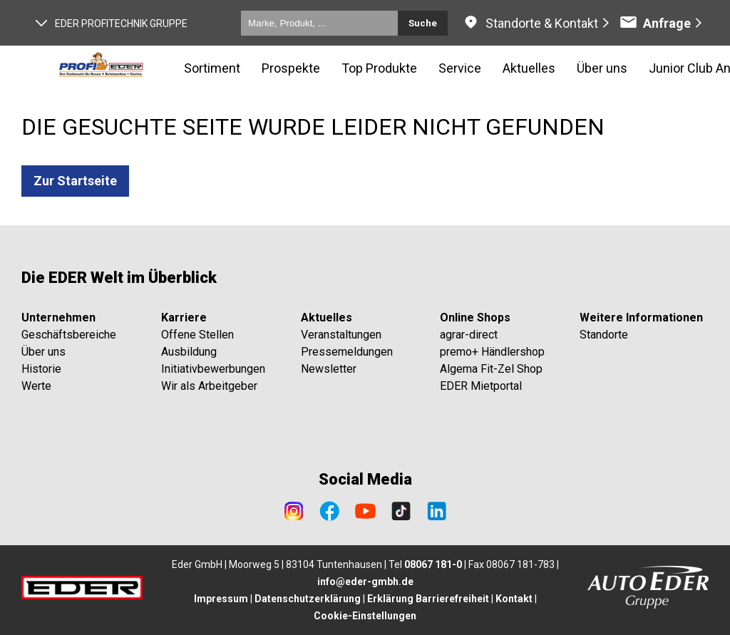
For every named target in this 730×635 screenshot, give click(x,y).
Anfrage (655, 23)
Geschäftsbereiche (68, 334)
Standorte (604, 334)
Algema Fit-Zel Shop (491, 369)
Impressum (221, 598)
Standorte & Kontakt (541, 23)
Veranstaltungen (341, 334)
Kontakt (514, 598)
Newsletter (328, 369)
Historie (41, 369)
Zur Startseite (75, 180)
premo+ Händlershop (492, 351)
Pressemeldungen (347, 351)
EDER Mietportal (481, 386)
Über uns (43, 351)
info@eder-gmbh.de (365, 581)
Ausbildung (189, 351)
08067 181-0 (433, 564)
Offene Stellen (197, 334)
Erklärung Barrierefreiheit (428, 598)
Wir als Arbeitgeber (209, 386)
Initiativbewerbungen (213, 369)
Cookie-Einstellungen (365, 615)
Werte (36, 386)
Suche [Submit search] (422, 23)
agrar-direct (469, 334)
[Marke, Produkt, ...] (319, 23)
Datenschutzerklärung (308, 598)
